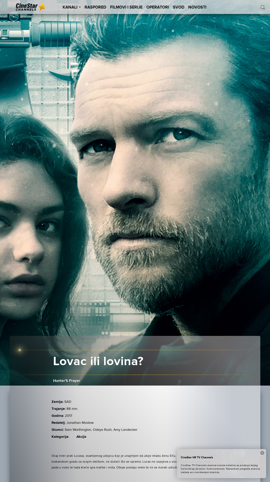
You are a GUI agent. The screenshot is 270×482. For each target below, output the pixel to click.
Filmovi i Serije (126, 7)
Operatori (157, 7)
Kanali (72, 7)
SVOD (178, 7)
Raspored (95, 7)
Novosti (197, 7)
